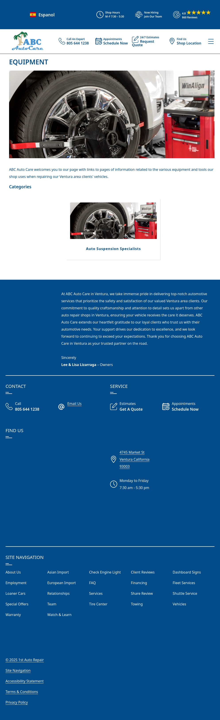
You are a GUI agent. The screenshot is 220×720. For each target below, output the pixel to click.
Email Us (74, 403)
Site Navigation (18, 670)
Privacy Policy (17, 702)
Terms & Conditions (22, 691)
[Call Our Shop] (32, 407)
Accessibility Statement (25, 681)
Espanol (42, 15)
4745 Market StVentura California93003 (134, 459)
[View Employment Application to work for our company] (146, 14)
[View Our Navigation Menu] (210, 41)
